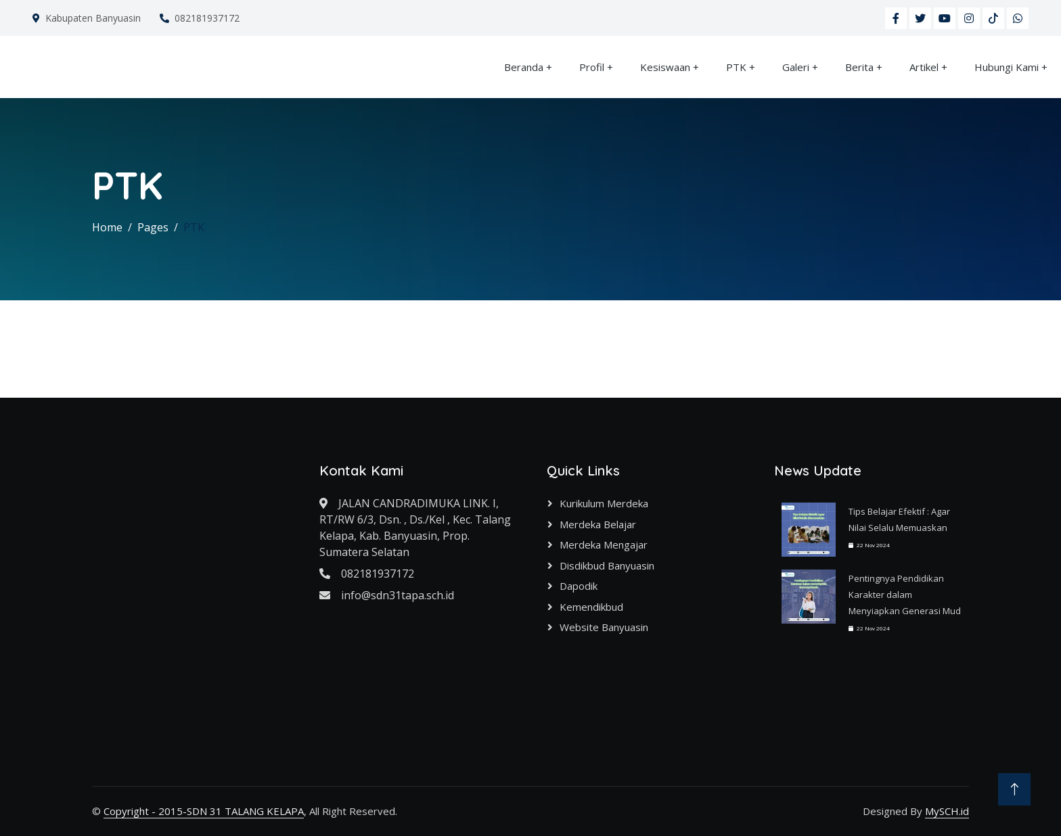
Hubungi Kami (1006, 67)
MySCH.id (947, 811)
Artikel (924, 67)
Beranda (523, 67)
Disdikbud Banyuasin (607, 565)
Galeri (795, 67)
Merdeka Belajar (598, 524)
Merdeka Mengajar (604, 544)
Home (107, 227)
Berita (859, 67)
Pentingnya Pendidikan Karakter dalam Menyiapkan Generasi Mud (905, 594)
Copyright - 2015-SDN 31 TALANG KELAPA (204, 811)
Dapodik (578, 586)
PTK (736, 67)
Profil (591, 67)
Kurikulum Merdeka (604, 503)
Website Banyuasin (604, 627)
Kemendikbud (591, 606)
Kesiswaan (665, 67)
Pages (152, 227)
